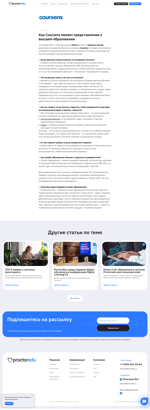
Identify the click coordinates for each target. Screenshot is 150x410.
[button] (121, 3)
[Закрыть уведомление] (33, 396)
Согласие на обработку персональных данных (64, 403)
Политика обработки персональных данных (128, 403)
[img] (17, 3)
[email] (113, 322)
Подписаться (113, 329)
